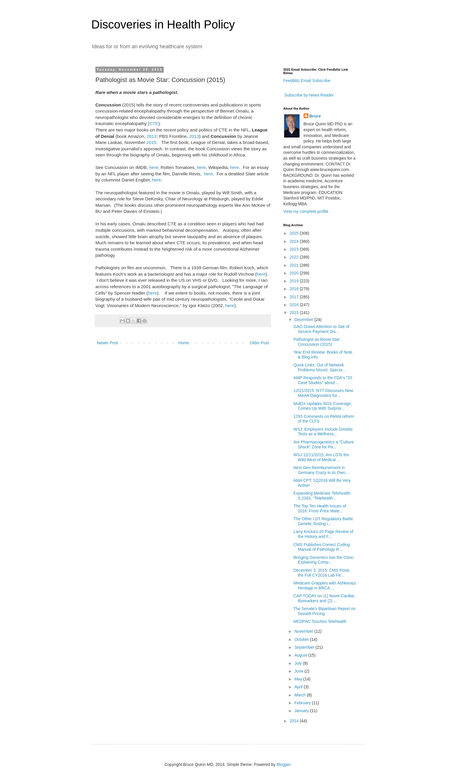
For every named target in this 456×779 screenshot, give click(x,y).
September (304, 647)
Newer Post (107, 343)
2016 (295, 304)
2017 (295, 297)
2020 (295, 273)
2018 (295, 288)
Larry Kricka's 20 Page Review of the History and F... (323, 534)
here (153, 167)
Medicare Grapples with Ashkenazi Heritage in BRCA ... (324, 585)
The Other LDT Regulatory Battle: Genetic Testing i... (323, 521)
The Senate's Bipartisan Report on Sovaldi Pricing (324, 611)
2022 (295, 257)
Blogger (283, 764)
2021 (295, 265)
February (303, 702)
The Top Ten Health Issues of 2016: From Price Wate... (319, 508)
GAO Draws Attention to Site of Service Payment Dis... (321, 329)
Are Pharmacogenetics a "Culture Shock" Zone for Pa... (323, 444)
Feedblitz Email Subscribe (306, 80)
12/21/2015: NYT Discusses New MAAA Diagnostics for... (323, 393)
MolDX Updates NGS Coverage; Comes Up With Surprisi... (322, 406)
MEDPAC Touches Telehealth (319, 621)
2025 (295, 233)
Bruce (315, 116)
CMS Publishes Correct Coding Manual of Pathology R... (321, 547)
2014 (295, 721)
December (304, 319)
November (304, 631)
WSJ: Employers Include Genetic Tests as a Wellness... (323, 431)
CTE (153, 123)
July (298, 663)
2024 (295, 241)
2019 (295, 281)
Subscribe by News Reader (308, 95)
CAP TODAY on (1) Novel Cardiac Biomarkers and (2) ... (324, 598)
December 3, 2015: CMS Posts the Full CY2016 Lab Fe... (321, 572)
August (301, 655)
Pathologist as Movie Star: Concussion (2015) (317, 342)
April (299, 686)
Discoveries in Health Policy (163, 24)
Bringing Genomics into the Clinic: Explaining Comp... (324, 560)
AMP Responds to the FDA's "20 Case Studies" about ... (322, 380)
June (299, 671)
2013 (151, 136)
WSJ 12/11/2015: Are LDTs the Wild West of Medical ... (321, 457)
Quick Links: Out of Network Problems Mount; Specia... (319, 367)
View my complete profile (305, 211)
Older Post (259, 343)
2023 (295, 249)
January (302, 710)
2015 (151, 142)
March (300, 695)
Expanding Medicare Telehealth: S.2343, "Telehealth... (322, 495)
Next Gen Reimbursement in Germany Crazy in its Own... (321, 470)
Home (183, 343)
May (298, 679)
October (302, 639)
